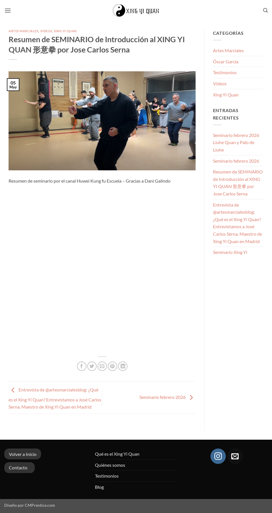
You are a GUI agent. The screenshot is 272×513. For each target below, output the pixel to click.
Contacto (18, 467)
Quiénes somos (110, 465)
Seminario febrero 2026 (167, 397)
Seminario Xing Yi (230, 252)
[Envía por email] (102, 366)
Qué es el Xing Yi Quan (117, 454)
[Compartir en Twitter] (92, 366)
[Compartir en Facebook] (81, 366)
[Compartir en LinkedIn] (122, 366)
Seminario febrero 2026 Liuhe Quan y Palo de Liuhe (236, 142)
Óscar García (225, 61)
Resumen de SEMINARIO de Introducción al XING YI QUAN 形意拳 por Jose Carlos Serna (238, 182)
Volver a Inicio (22, 454)
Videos (46, 31)
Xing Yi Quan (65, 31)
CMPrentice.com (40, 505)
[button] (7, 10)
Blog (99, 487)
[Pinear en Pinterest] (112, 366)
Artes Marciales (23, 31)
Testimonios (225, 72)
